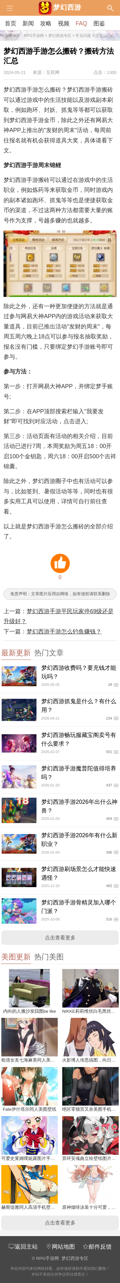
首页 (10, 23)
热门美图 (49, 957)
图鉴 (99, 23)
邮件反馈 (97, 1246)
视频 (63, 23)
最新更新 (16, 653)
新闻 (28, 23)
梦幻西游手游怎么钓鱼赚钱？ (64, 631)
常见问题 (83, 35)
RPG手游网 (34, 35)
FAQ (81, 23)
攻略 (46, 23)
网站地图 (60, 1246)
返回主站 (23, 1246)
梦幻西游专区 (59, 35)
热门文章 (49, 653)
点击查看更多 (60, 937)
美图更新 (16, 957)
